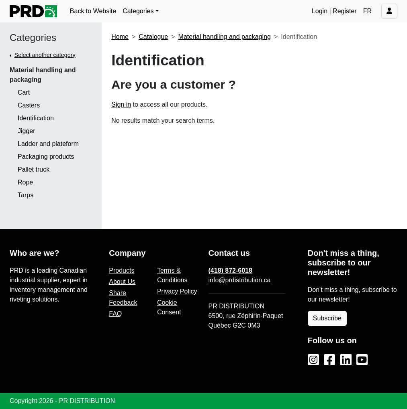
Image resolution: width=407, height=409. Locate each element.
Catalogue (153, 36)
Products (121, 270)
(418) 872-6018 (230, 270)
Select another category (45, 55)
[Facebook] (329, 360)
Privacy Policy (177, 291)
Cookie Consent (169, 307)
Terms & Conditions (172, 275)
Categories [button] (138, 11)
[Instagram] (313, 360)
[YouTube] (362, 360)
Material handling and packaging (43, 75)
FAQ (115, 313)
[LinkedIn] (346, 360)
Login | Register (334, 11)
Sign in (121, 104)
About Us (122, 281)
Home (120, 36)
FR (367, 11)
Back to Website (93, 11)
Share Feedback (123, 298)
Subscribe (327, 318)
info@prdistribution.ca (240, 280)
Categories (33, 37)
